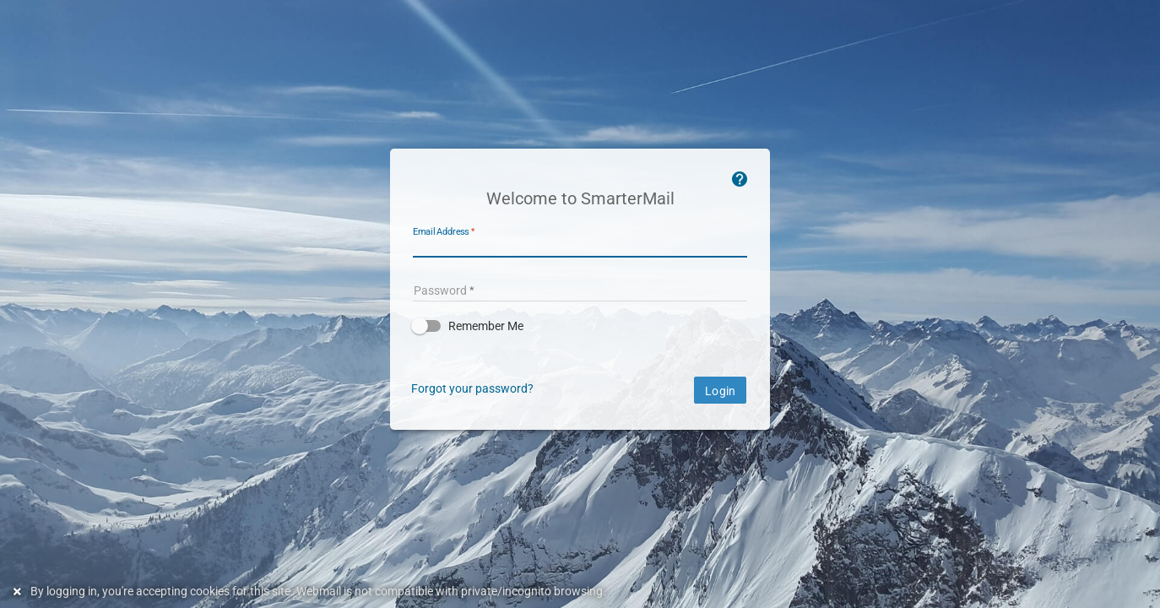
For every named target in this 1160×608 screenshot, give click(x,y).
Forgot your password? (472, 388)
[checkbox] (580, 326)
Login (720, 391)
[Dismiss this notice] (19, 592)
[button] (580, 326)
